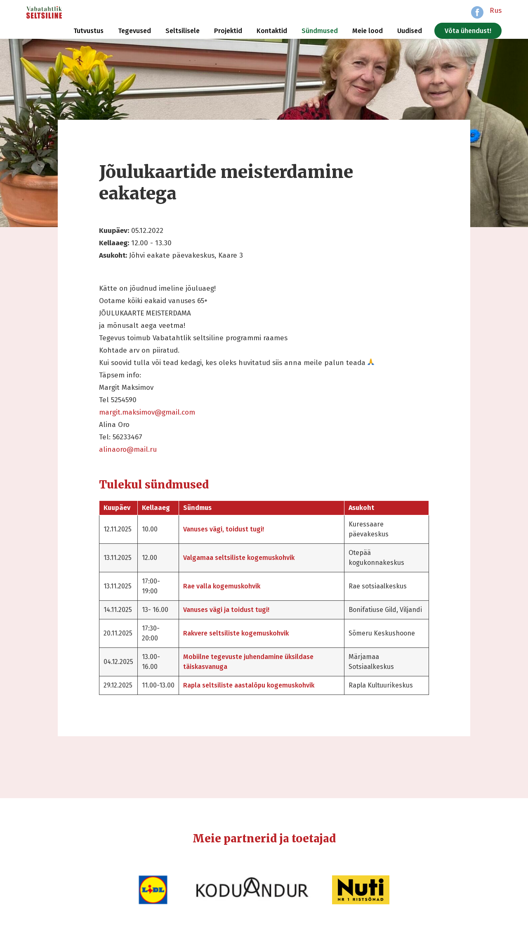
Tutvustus (88, 31)
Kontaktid (272, 31)
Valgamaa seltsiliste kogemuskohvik (239, 558)
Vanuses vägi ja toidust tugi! (226, 610)
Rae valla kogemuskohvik (221, 586)
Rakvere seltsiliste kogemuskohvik (236, 633)
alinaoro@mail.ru (128, 449)
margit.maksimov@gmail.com (147, 412)
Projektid (228, 31)
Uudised (409, 31)
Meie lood (367, 31)
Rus (496, 10)
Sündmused (320, 31)
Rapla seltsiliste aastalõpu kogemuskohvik (248, 685)
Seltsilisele (182, 31)
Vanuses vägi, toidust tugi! (223, 529)
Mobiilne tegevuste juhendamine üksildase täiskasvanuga (248, 662)
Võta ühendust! (468, 31)
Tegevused (134, 31)
